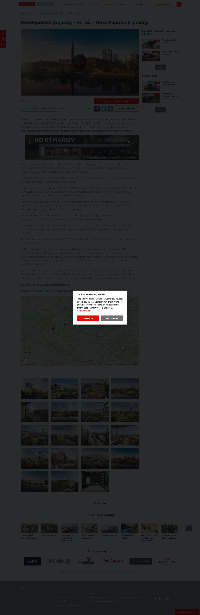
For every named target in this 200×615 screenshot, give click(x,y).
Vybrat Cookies (112, 318)
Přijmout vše (88, 318)
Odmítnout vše (83, 311)
